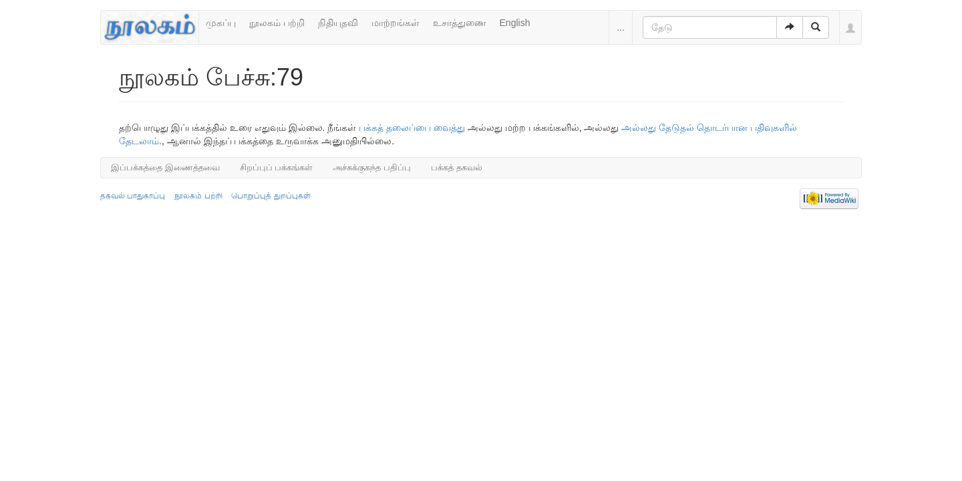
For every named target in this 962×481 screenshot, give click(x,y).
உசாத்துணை (459, 22)
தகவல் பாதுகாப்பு (132, 195)
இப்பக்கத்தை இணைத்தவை (165, 167)
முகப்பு (221, 22)
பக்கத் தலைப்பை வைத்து (412, 127)
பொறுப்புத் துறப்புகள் (270, 195)
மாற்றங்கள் (395, 22)
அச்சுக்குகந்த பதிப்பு (372, 167)
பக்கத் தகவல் (456, 167)
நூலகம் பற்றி (277, 22)
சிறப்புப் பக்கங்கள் (276, 167)
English (515, 22)
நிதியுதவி (338, 22)
